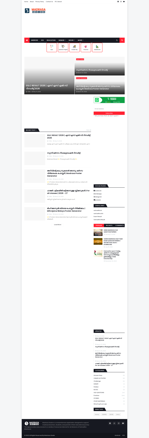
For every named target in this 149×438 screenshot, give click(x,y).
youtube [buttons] (98, 200)
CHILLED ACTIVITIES (109, 378)
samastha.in (98, 210)
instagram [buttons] (98, 197)
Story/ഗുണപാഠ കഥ (109, 404)
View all (88, 130)
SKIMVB (104, 414)
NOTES (109, 390)
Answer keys (109, 375)
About (32, 1)
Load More (57, 225)
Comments (119, 225)
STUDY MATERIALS (109, 401)
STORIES (109, 398)
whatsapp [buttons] (98, 194)
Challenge (109, 381)
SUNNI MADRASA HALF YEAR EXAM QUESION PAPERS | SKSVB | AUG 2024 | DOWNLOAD (113, 242)
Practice (109, 395)
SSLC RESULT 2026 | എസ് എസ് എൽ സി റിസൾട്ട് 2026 (46, 87)
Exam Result (98, 216)
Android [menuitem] (34, 40)
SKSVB (111, 414)
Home (26, 1)
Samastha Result (99, 220)
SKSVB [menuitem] (71, 40)
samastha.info (98, 213)
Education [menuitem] (51, 40)
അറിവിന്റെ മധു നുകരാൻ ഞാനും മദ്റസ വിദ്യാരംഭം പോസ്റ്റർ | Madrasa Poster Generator (98, 87)
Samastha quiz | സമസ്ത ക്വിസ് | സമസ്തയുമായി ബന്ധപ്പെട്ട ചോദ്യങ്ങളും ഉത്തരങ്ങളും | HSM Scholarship (112, 255)
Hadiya (109, 387)
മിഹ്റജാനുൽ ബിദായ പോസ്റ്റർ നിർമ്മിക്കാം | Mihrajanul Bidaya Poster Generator (66, 209)
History (97, 414)
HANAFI (109, 384)
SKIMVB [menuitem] (61, 40)
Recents (109, 225)
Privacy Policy (39, 1)
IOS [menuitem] (42, 40)
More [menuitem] (80, 40)
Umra (118, 414)
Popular (99, 225)
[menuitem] (26, 40)
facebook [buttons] (98, 191)
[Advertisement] (87, 20)
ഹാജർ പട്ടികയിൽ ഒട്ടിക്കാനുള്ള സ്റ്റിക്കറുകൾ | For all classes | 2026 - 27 (68, 191)
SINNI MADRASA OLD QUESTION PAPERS (111, 231)
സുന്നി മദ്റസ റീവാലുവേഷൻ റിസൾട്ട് (92, 70)
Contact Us (49, 1)
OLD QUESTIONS (109, 393)
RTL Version (58, 1)
